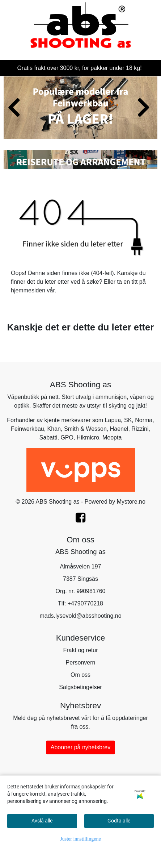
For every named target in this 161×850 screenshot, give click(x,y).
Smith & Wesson (85, 429)
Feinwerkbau (27, 429)
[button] (74, 131)
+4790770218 (85, 603)
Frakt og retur (80, 650)
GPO (66, 437)
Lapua (113, 420)
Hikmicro (88, 437)
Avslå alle (41, 821)
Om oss (80, 675)
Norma (143, 420)
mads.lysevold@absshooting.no (80, 616)
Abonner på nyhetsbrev (80, 747)
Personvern (81, 662)
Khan (54, 429)
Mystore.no (131, 502)
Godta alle (118, 821)
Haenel (119, 429)
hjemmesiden (28, 290)
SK (128, 420)
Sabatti (48, 437)
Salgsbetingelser (80, 687)
